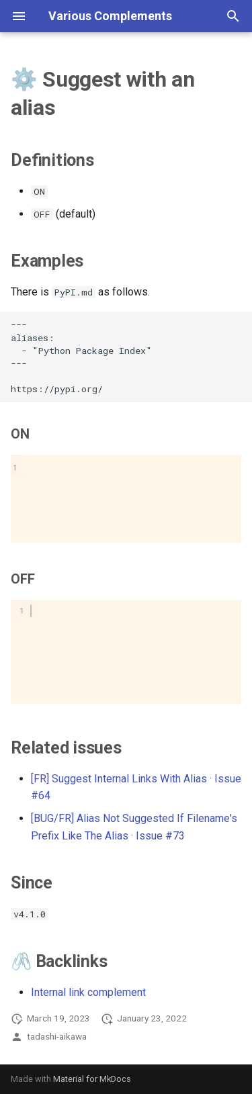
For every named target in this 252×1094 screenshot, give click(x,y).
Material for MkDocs (92, 1079)
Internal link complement (88, 992)
